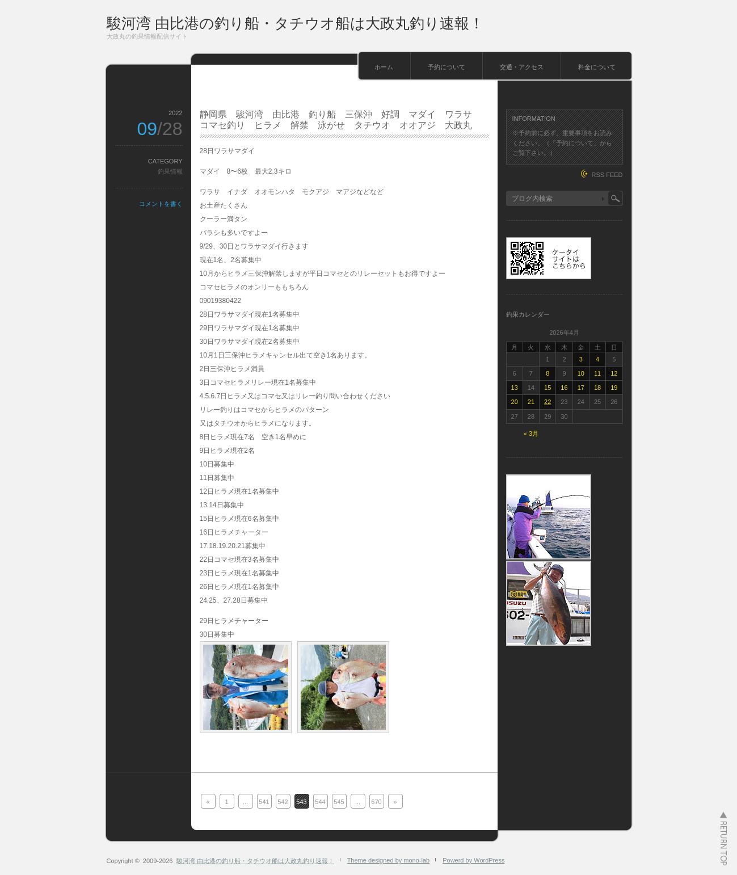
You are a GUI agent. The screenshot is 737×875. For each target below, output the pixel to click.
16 (564, 387)
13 (514, 387)
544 (320, 801)
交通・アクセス (522, 67)
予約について (446, 67)
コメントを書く (161, 203)
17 (581, 387)
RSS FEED (606, 174)
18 (597, 387)
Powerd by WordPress (473, 860)
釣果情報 (170, 171)
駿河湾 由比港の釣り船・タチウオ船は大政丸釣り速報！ (295, 23)
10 (581, 373)
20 (514, 401)
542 (282, 801)
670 (376, 801)
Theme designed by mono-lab (388, 860)
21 (531, 401)
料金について (597, 67)
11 (597, 373)
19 (613, 387)
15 (547, 387)
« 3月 (531, 433)
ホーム (383, 67)
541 (264, 801)
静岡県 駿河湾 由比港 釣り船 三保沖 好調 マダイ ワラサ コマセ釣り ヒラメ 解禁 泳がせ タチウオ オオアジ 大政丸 (340, 120)
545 (339, 801)
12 (613, 373)
